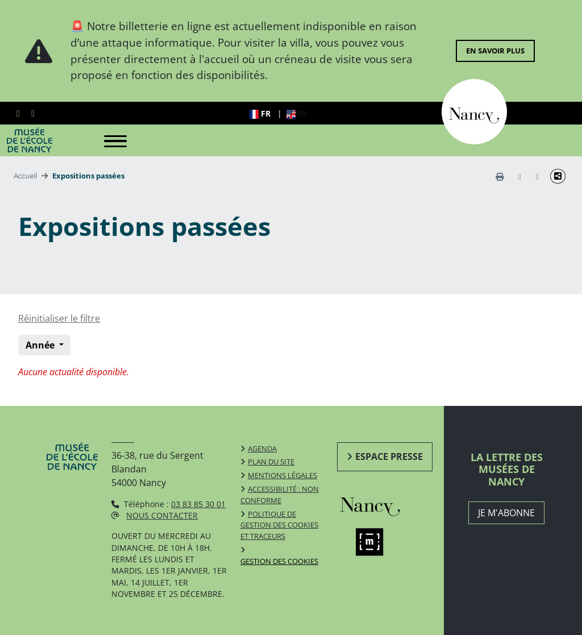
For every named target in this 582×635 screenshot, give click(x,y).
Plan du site (271, 461)
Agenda (262, 448)
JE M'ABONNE (506, 513)
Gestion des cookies (279, 561)
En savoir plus (495, 50)
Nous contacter (162, 515)
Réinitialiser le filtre (59, 318)
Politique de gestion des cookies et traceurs (279, 525)
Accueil (25, 176)
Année (41, 345)
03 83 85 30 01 (198, 504)
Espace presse (389, 456)
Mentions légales (282, 475)
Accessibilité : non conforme (279, 494)
